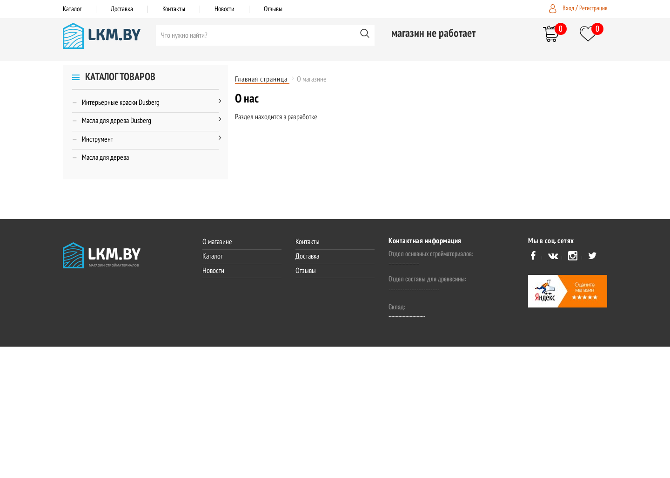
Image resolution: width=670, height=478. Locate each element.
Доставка (122, 9)
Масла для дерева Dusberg (116, 121)
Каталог (72, 9)
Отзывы (273, 9)
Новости (224, 9)
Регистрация (593, 8)
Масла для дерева (105, 158)
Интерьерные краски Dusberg (121, 103)
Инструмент (97, 139)
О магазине (217, 242)
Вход (569, 8)
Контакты (173, 9)
